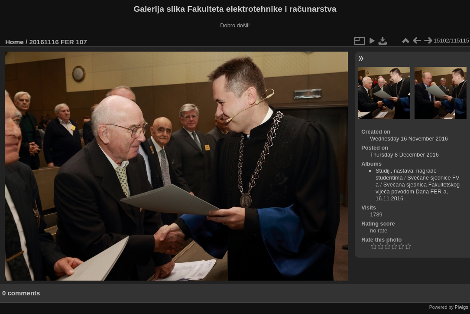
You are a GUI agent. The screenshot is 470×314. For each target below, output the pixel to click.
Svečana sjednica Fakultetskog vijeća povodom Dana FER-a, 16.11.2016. (418, 191)
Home (14, 42)
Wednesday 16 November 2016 (409, 138)
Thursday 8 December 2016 (404, 154)
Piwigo (461, 307)
